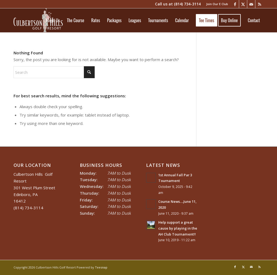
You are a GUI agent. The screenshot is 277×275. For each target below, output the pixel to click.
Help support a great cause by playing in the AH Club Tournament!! (177, 228)
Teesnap (101, 267)
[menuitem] (215, 4)
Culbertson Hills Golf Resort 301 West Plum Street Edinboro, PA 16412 (34, 187)
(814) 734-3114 (187, 3)
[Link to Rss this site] (259, 4)
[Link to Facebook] (235, 4)
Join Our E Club (217, 4)
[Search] (54, 72)
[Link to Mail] (251, 4)
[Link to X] (243, 4)
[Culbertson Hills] (38, 20)
